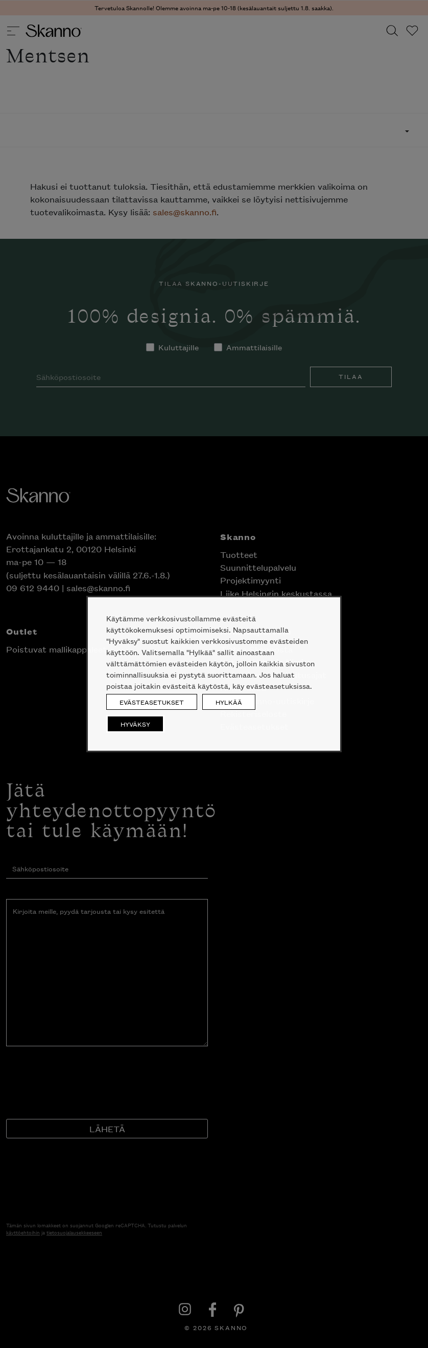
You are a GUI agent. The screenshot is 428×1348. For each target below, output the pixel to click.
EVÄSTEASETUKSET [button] (152, 702)
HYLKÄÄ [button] (229, 702)
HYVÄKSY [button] (135, 724)
